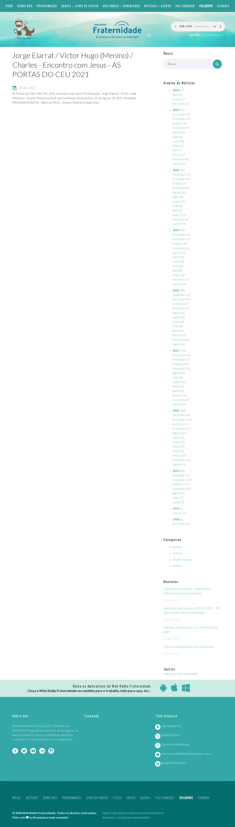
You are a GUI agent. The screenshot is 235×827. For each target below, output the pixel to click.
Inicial (16, 798)
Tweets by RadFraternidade (181, 673)
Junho (176, 141)
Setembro (179, 127)
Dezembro (179, 114)
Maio (176, 145)
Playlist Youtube (182, 559)
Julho (176, 136)
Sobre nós (24, 6)
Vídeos (130, 798)
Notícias (150, 6)
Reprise (177, 565)
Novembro (179, 118)
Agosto (177, 132)
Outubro (178, 123)
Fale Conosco (185, 6)
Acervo (166, 6)
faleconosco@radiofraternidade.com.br (187, 753)
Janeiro (177, 163)
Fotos (117, 798)
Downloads (131, 6)
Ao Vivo (177, 547)
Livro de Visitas (87, 6)
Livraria (223, 6)
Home (9, 6)
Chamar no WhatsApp (176, 744)
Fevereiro (179, 103)
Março (177, 99)
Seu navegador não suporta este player (198, 26)
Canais (66, 6)
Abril (175, 94)
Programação (47, 6)
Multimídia (111, 6)
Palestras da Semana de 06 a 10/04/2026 (189, 646)
